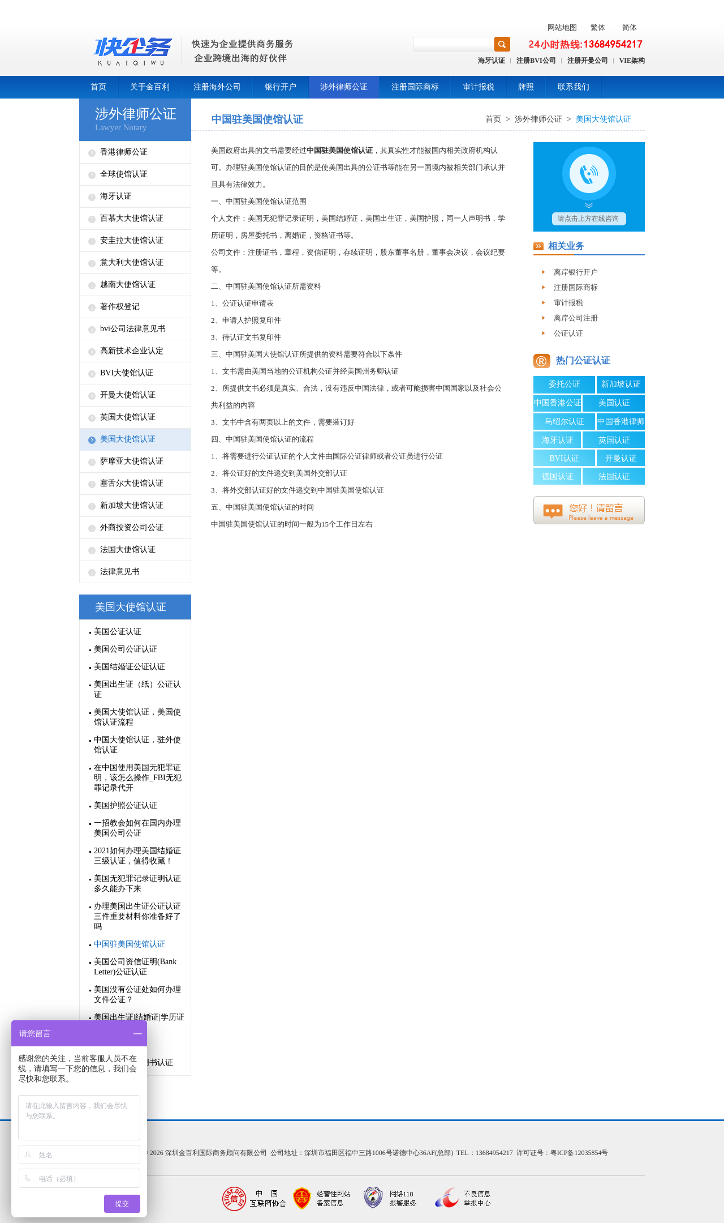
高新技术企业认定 (131, 351)
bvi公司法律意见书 (133, 328)
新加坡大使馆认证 (131, 505)
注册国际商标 (415, 87)
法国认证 (614, 476)
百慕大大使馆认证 (131, 218)
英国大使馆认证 (128, 417)
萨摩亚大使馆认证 (131, 461)
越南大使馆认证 (128, 284)
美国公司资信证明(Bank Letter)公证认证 (135, 966)
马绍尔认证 (564, 421)
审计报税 (478, 87)
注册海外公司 (217, 87)
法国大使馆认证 (128, 549)
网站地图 (562, 27)
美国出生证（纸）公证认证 (137, 689)
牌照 (526, 87)
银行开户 (280, 87)
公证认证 (568, 333)
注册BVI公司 (535, 61)
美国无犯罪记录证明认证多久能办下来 (137, 883)
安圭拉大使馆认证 (131, 240)
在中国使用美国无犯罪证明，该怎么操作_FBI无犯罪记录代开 (138, 777)
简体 (629, 27)
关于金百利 (150, 87)
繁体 (598, 27)
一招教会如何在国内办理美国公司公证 (137, 828)
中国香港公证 (557, 403)
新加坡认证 (621, 384)
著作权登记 (120, 306)
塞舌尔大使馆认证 (131, 483)
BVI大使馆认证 (126, 373)
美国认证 (614, 403)
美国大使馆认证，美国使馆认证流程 (137, 717)
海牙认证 (491, 61)
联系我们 (573, 87)
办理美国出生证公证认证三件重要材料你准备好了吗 (137, 916)
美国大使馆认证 (128, 439)
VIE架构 (632, 61)
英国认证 (614, 440)
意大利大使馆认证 (131, 262)
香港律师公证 (124, 152)
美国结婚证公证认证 (129, 666)
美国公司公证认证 (125, 649)
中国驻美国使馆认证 (129, 944)
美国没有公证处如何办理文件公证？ (137, 994)
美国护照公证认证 (125, 805)
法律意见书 (120, 571)
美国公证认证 (117, 631)
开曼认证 (621, 458)
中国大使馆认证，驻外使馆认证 (137, 744)
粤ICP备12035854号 (579, 1153)
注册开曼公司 (587, 61)
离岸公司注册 (576, 318)
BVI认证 (564, 458)
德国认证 (558, 476)
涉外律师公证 (344, 87)
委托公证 (564, 384)
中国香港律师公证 (621, 423)
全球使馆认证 (124, 174)
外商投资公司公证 (131, 527)
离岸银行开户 (576, 272)
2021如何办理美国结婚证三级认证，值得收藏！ (137, 855)
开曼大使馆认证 (128, 395)
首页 (98, 87)
